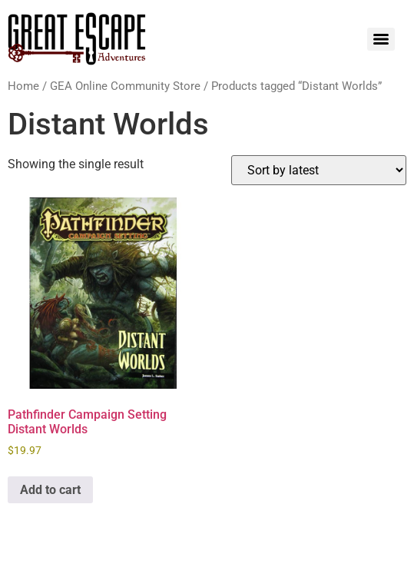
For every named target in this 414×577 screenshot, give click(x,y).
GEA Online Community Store (125, 86)
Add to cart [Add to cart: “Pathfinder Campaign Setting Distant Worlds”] (50, 489)
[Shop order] (318, 170)
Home (23, 86)
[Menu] (381, 39)
